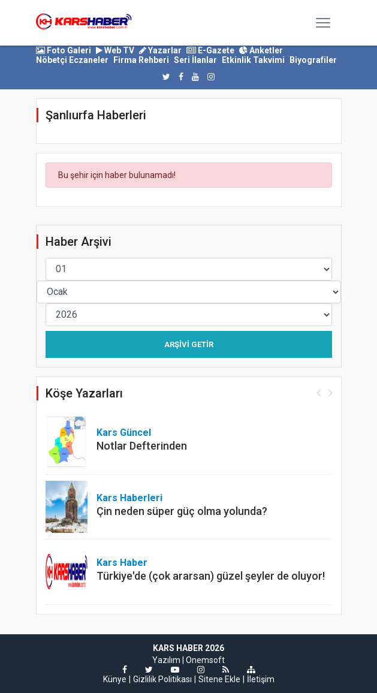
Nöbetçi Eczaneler (72, 60)
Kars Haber (121, 562)
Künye (114, 679)
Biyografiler (313, 60)
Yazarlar (160, 50)
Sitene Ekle (219, 679)
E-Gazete (210, 50)
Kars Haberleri (129, 498)
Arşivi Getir (188, 344)
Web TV (115, 50)
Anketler (261, 50)
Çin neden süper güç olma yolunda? (181, 511)
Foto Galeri (63, 50)
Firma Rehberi (141, 60)
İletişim (261, 679)
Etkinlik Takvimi (253, 60)
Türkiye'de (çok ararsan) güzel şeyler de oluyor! (210, 576)
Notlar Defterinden (141, 445)
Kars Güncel (123, 432)
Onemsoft (205, 660)
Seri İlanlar (195, 60)
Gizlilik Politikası (162, 679)
